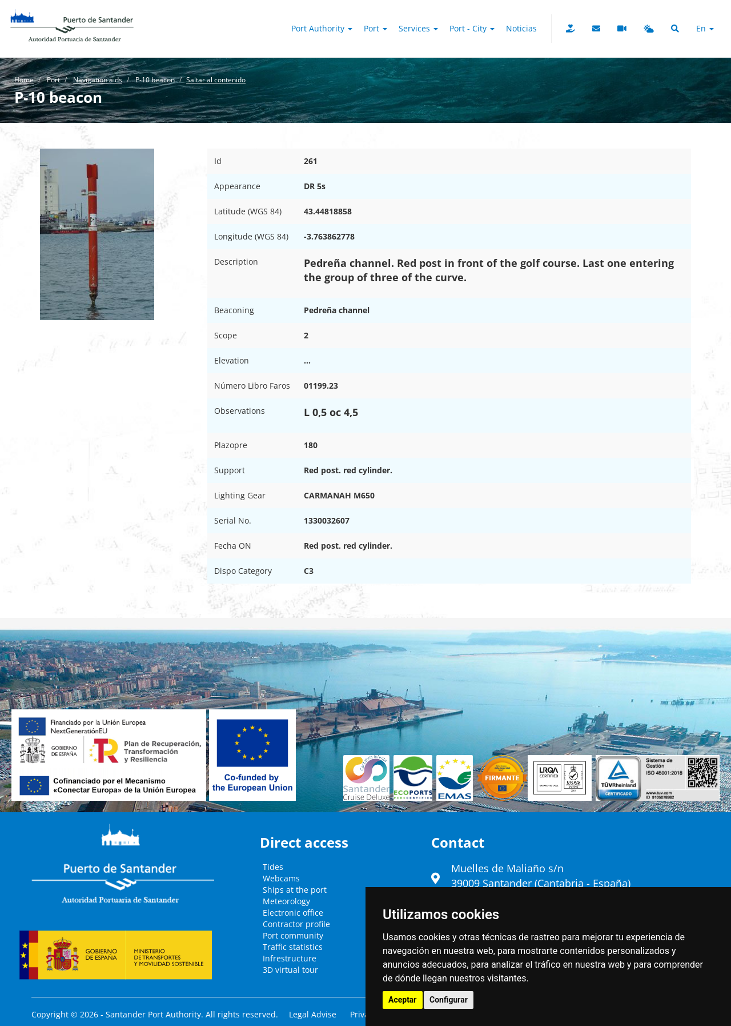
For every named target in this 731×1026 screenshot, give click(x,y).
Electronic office (293, 912)
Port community (293, 935)
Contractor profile (296, 924)
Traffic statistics (293, 946)
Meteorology (286, 901)
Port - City (472, 28)
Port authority (321, 28)
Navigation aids (97, 80)
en (705, 28)
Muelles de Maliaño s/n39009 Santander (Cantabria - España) (540, 875)
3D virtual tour (290, 969)
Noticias (521, 28)
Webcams (281, 878)
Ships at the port (295, 889)
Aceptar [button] (402, 999)
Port (375, 28)
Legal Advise (312, 1014)
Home (24, 80)
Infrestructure (289, 958)
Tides (273, 866)
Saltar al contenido (216, 80)
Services (418, 28)
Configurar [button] (448, 999)
